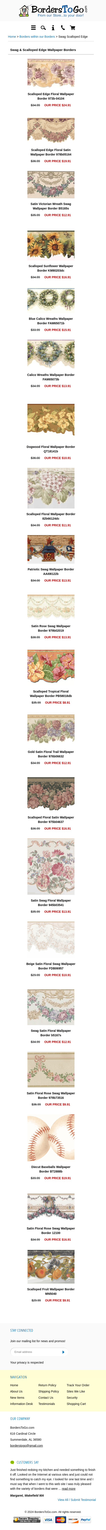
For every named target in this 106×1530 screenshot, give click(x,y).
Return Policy (47, 1385)
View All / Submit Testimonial (77, 1500)
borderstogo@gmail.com (26, 1445)
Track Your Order (78, 1385)
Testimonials (47, 1404)
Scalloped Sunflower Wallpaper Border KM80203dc (51, 268)
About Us (16, 1391)
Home (12, 36)
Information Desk (21, 1404)
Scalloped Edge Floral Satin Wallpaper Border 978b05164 (50, 152)
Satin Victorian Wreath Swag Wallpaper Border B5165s (51, 206)
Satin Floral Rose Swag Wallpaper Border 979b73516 (51, 1095)
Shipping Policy (49, 1391)
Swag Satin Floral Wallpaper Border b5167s (51, 1033)
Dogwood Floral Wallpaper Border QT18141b (51, 449)
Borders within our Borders (37, 36)
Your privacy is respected (27, 1362)
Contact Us (46, 1397)
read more (69, 1488)
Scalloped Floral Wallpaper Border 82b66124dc (50, 516)
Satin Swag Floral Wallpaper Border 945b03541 (51, 903)
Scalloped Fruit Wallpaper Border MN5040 (51, 1291)
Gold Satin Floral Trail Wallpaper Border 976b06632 (51, 754)
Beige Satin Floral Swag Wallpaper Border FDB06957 (50, 966)
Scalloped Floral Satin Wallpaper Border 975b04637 (51, 820)
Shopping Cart (76, 1404)
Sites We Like (76, 1391)
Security (72, 1397)
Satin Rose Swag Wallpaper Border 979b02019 (50, 628)
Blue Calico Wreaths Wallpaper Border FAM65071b (51, 321)
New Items (17, 1397)
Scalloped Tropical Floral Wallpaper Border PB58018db (51, 694)
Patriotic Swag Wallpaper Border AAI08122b (51, 572)
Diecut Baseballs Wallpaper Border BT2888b (50, 1169)
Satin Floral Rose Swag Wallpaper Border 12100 (51, 1231)
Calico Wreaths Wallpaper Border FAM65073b (51, 377)
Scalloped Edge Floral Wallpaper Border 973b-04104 (51, 96)
